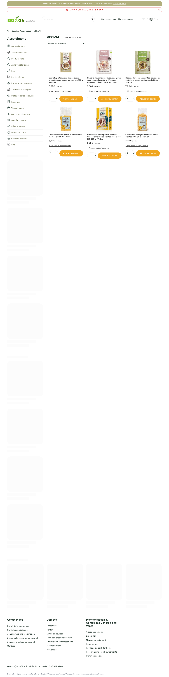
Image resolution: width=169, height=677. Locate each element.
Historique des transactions (60, 642)
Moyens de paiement (96, 640)
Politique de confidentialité (99, 648)
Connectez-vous (108, 19)
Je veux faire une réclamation (21, 634)
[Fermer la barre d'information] (159, 9)
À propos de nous (94, 632)
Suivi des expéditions (17, 630)
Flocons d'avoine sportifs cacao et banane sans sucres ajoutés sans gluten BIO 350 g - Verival (104, 137)
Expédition (91, 636)
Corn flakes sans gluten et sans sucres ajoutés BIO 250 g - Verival (141, 136)
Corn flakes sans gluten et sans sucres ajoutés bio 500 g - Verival (65, 136)
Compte (52, 619)
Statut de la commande (18, 626)
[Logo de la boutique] (21, 19)
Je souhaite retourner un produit (22, 638)
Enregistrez (52, 626)
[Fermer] (159, 4)
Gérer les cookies (94, 656)
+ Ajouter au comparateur (60, 91)
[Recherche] (92, 19)
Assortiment (16, 38)
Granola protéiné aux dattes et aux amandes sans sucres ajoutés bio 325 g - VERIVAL (66, 80)
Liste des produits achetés (59, 638)
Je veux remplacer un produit (21, 642)
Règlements (92, 644)
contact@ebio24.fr (16, 666)
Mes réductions (54, 645)
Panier (50, 630)
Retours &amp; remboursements (101, 652)
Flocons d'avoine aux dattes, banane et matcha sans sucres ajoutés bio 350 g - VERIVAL (142, 80)
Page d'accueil (26, 31)
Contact (11, 645)
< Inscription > (119, 4)
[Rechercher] (68, 19)
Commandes (15, 619)
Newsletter (52, 650)
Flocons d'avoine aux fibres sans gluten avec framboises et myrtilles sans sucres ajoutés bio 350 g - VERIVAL (104, 80)
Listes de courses (125, 19)
